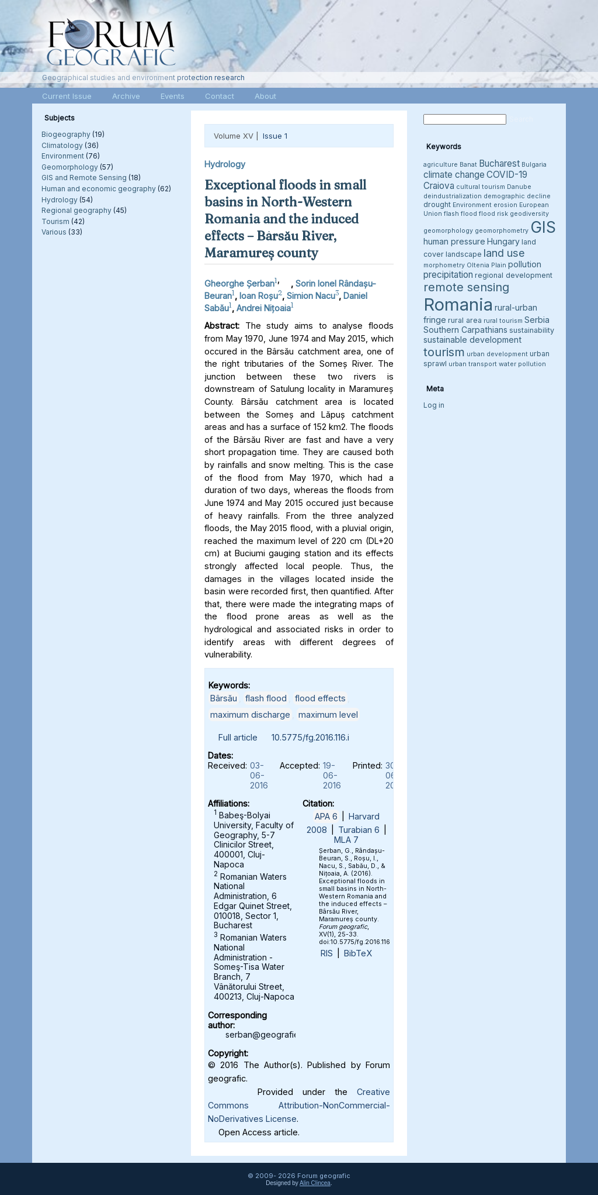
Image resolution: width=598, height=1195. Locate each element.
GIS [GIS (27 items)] (543, 227)
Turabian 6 (359, 830)
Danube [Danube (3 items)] (519, 187)
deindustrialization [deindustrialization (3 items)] (452, 196)
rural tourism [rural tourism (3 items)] (503, 321)
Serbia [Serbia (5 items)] (537, 320)
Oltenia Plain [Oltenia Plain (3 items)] (486, 265)
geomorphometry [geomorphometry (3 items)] (502, 231)
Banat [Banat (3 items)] (468, 164)
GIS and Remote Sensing (84, 177)
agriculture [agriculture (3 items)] (440, 164)
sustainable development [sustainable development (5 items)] (472, 340)
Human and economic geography (98, 188)
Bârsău (223, 698)
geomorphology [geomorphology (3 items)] (448, 231)
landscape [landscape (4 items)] (464, 254)
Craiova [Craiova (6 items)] (438, 185)
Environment (62, 155)
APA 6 (326, 816)
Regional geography (76, 210)
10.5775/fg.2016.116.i (310, 737)
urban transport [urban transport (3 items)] (472, 364)
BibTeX (358, 953)
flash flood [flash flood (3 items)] (460, 214)
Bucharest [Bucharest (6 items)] (499, 163)
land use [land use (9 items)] (504, 252)
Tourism (55, 221)
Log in (433, 405)
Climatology (62, 145)
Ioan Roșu (258, 296)
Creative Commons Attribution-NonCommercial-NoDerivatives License (299, 1105)
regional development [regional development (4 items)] (513, 275)
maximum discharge (250, 714)
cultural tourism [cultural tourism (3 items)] (480, 187)
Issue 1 (275, 135)
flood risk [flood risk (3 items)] (493, 214)
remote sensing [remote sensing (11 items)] (466, 287)
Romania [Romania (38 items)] (458, 304)
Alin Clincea (315, 1183)
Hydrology (59, 199)
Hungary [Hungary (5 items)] (503, 241)
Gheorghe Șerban (239, 283)
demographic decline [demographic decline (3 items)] (517, 196)
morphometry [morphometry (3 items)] (444, 265)
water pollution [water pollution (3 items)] (522, 364)
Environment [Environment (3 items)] (472, 205)
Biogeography (66, 134)
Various (54, 232)
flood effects (320, 698)
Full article (238, 737)
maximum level (328, 714)
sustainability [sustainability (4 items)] (531, 330)
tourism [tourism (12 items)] (444, 352)
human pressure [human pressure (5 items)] (454, 241)
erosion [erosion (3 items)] (505, 205)
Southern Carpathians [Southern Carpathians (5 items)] (465, 330)
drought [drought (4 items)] (437, 204)
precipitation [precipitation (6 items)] (448, 274)
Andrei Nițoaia (264, 307)
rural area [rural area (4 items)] (465, 320)
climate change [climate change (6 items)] (454, 174)
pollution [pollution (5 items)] (524, 264)
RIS (327, 953)
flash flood (266, 698)
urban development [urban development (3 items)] (497, 354)
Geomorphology (69, 167)
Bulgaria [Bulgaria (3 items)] (534, 164)
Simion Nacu (311, 296)
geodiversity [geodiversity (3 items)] (529, 214)
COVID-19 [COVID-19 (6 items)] (506, 174)
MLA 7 (346, 840)
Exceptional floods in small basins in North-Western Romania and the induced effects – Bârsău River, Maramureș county (285, 219)
